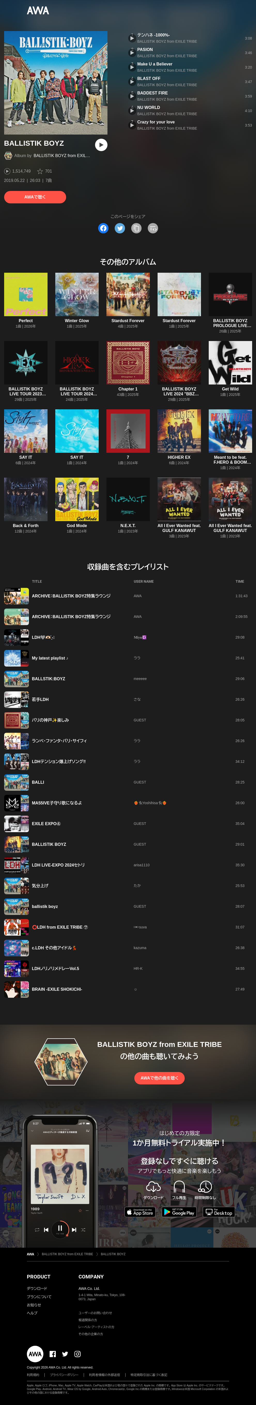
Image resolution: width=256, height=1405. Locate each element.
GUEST (140, 720)
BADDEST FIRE (152, 93)
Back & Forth (26, 525)
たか (137, 886)
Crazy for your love (156, 122)
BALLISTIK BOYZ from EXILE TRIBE (68, 155)
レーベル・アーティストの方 (96, 1327)
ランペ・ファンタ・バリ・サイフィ (59, 741)
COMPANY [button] (91, 1277)
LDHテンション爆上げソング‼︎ (59, 761)
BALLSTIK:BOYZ (48, 679)
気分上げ (40, 886)
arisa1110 (142, 865)
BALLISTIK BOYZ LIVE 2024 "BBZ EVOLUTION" (179, 394)
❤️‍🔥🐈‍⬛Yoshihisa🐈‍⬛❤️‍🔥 (150, 803)
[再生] (101, 145)
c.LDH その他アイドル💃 (54, 948)
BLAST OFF (149, 78)
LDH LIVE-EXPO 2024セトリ (58, 865)
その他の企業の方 (91, 1334)
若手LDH (40, 699)
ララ (137, 658)
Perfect (26, 321)
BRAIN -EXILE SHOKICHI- (57, 989)
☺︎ (135, 989)
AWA (138, 596)
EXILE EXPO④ (46, 824)
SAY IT (25, 457)
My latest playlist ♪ (50, 658)
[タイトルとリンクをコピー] (136, 228)
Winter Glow (77, 321)
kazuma (140, 948)
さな (137, 699)
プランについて (39, 1297)
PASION (145, 49)
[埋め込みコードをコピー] (153, 228)
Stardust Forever (127, 321)
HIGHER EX (179, 457)
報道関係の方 (88, 1320)
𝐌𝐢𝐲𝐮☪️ (140, 637)
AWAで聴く (34, 197)
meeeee (140, 679)
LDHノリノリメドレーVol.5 (55, 968)
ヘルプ (32, 1313)
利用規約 (33, 1375)
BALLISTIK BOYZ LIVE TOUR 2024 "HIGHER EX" (77, 394)
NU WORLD (148, 107)
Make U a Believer (155, 64)
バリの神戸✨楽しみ (50, 720)
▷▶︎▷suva (140, 927)
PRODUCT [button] (38, 1277)
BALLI (38, 782)
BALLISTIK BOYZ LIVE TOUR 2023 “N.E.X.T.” (26, 394)
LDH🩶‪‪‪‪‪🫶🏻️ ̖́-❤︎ (43, 637)
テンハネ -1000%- (153, 35)
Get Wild (230, 389)
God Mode (77, 525)
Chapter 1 (128, 389)
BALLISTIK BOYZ (49, 844)
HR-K (138, 968)
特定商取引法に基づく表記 (149, 1375)
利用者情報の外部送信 (104, 1375)
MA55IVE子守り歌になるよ (57, 803)
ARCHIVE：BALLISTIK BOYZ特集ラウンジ (71, 596)
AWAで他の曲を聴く (159, 1078)
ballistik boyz (45, 906)
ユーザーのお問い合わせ (95, 1313)
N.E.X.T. (128, 525)
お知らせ (34, 1305)
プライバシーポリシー (64, 1375)
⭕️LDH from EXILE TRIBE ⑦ (60, 927)
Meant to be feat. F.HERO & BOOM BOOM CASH (230, 462)
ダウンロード (37, 1288)
